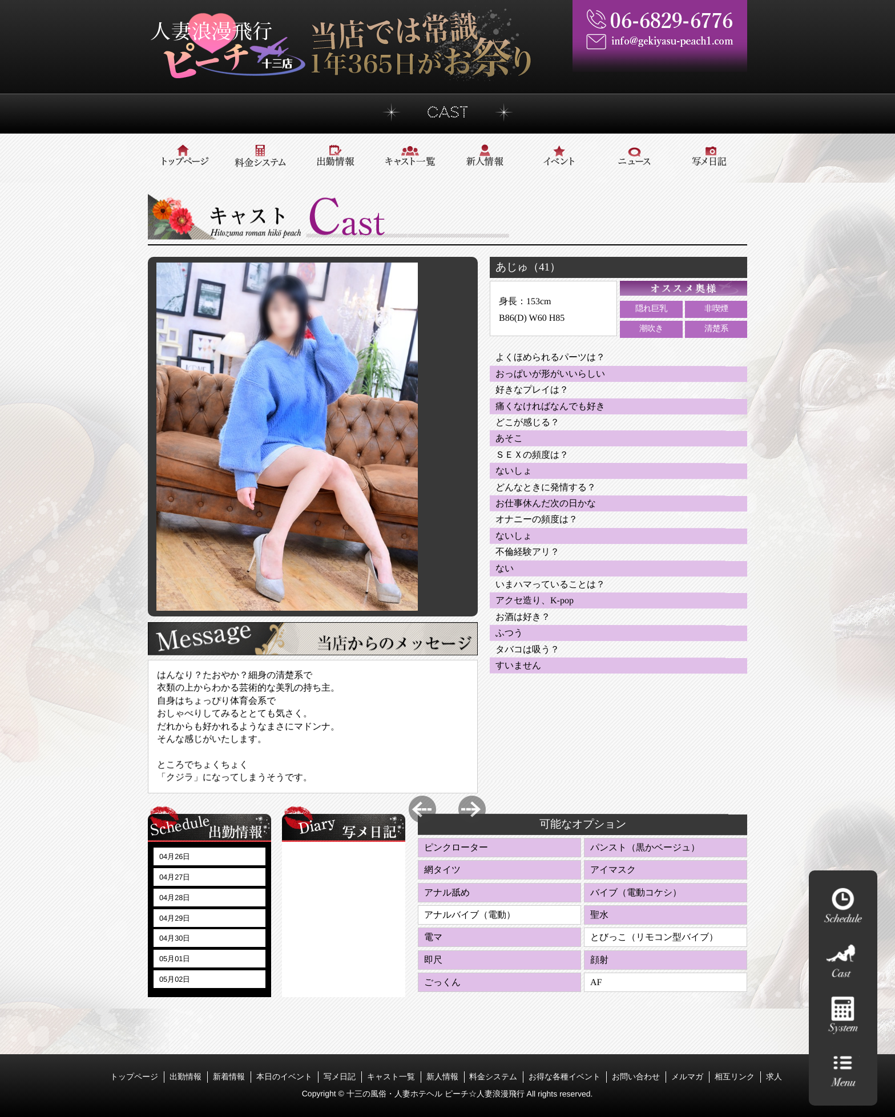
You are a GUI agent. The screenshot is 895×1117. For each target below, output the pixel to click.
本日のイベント (284, 1076)
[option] (287, 437)
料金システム (493, 1076)
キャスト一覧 (391, 1076)
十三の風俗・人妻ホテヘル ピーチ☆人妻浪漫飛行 (436, 1093)
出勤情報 (185, 1076)
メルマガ (687, 1076)
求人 (774, 1076)
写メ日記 (340, 1076)
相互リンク (735, 1076)
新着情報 (229, 1076)
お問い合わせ (636, 1076)
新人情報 (442, 1076)
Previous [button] (422, 809)
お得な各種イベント (564, 1076)
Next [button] (472, 809)
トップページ (134, 1076)
